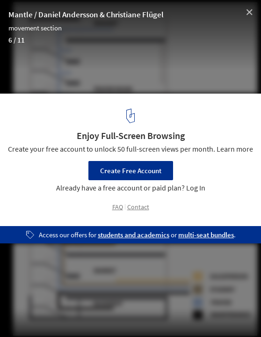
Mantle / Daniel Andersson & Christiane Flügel (86, 14)
